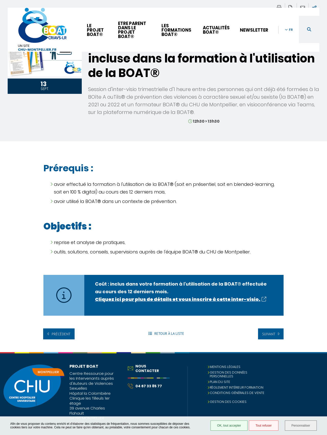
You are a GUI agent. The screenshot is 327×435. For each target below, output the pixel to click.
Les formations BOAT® (176, 30)
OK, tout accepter (229, 425)
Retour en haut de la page (318, 362)
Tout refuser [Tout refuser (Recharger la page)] (263, 425)
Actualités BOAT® (216, 30)
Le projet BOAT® (95, 30)
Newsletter (254, 30)
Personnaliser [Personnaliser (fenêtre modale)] (300, 425)
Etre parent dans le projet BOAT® (132, 30)
